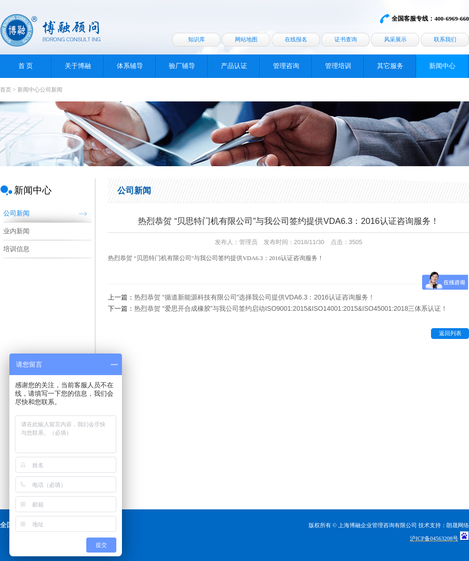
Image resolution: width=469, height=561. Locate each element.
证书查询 (345, 39)
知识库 (196, 39)
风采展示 (395, 39)
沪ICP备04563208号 (434, 538)
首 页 (25, 65)
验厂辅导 (182, 65)
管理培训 (338, 65)
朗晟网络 (457, 525)
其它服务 (390, 65)
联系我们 (445, 39)
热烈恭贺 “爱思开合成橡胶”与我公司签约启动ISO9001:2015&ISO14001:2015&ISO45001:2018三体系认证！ (290, 308)
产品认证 (234, 65)
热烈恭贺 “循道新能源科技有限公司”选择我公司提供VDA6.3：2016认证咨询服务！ (254, 297)
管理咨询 (286, 65)
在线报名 (296, 39)
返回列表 (450, 333)
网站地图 (246, 39)
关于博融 (78, 65)
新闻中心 (442, 65)
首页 (5, 89)
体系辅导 (130, 65)
